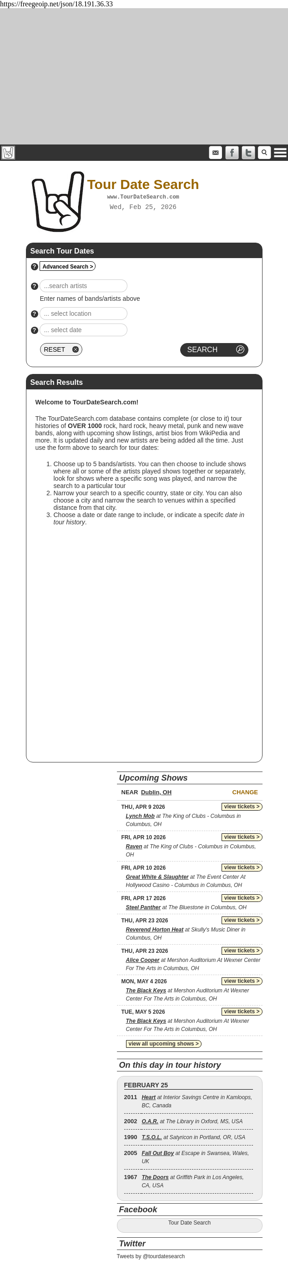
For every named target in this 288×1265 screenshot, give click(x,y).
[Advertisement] (144, 76)
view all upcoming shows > (164, 1044)
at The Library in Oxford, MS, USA (192, 1121)
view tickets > (242, 806)
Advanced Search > (67, 267)
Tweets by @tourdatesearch (151, 1256)
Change (245, 792)
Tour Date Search (189, 1223)
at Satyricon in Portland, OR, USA (193, 1137)
